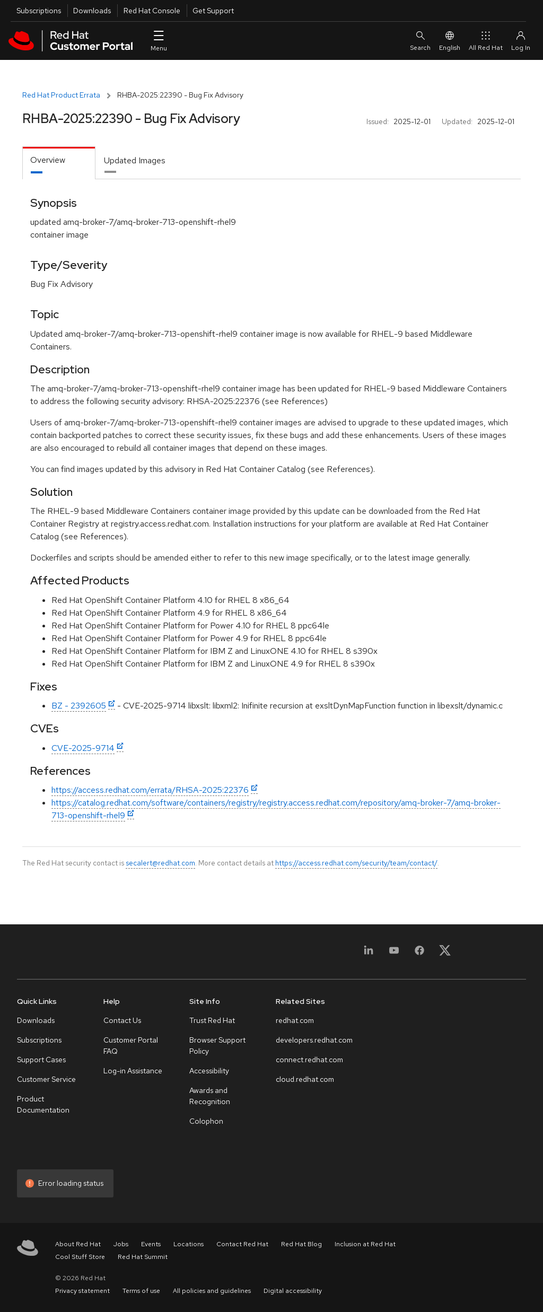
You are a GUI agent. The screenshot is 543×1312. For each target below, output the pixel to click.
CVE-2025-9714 (83, 748)
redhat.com (295, 1020)
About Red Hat (78, 1244)
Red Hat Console (152, 10)
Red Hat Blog (301, 1244)
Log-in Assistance (132, 1070)
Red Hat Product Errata (61, 95)
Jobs (120, 1244)
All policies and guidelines (212, 1291)
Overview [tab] (47, 159)
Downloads (92, 10)
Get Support (213, 10)
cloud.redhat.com (305, 1079)
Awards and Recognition (209, 1096)
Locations (188, 1244)
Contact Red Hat (242, 1244)
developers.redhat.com (314, 1040)
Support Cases (41, 1059)
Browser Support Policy (217, 1045)
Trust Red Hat (212, 1020)
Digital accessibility (293, 1291)
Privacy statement (82, 1291)
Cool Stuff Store (80, 1257)
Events (151, 1244)
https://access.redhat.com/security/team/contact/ (356, 863)
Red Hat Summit (143, 1257)
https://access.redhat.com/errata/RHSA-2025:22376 (150, 789)
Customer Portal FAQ (130, 1045)
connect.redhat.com (309, 1059)
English (449, 40)
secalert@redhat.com (160, 863)
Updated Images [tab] (134, 160)
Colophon (206, 1121)
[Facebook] (419, 953)
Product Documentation (43, 1104)
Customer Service (46, 1079)
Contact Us (122, 1020)
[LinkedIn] (368, 953)
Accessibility (209, 1070)
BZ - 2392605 (78, 705)
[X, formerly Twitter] (445, 953)
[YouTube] (394, 953)
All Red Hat (486, 40)
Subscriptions (38, 10)
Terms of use (141, 1291)
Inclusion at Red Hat (365, 1244)
